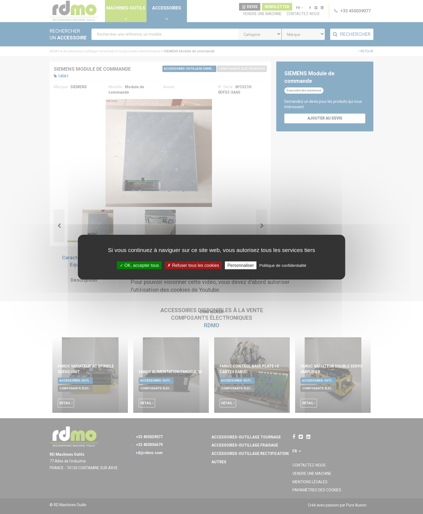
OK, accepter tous (139, 265)
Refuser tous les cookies (193, 265)
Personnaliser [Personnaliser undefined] (240, 265)
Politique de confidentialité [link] (282, 265)
